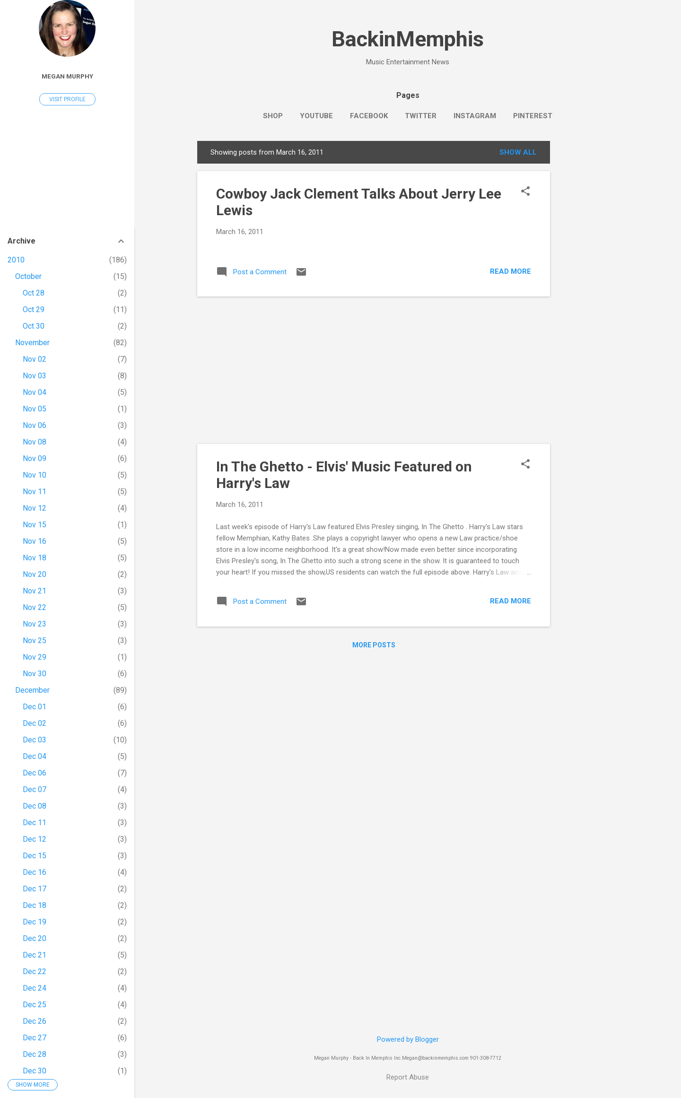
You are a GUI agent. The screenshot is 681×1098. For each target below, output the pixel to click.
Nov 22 (34, 607)
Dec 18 (34, 905)
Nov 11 (34, 491)
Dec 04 (34, 756)
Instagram (475, 116)
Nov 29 (34, 657)
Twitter (421, 116)
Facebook (369, 116)
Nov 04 (34, 392)
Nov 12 (34, 508)
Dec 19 (34, 921)
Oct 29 (33, 309)
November (32, 342)
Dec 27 (34, 1037)
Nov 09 (34, 458)
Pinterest (532, 116)
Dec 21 (34, 954)
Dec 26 (34, 1021)
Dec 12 (34, 839)
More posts (373, 645)
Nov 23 (34, 623)
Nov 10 (34, 475)
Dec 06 (34, 772)
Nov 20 (34, 574)
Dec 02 (34, 723)
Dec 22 (34, 971)
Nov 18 (34, 557)
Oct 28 (33, 292)
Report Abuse (407, 1077)
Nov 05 (34, 408)
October (28, 276)
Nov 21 (34, 590)
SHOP (273, 116)
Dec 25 (34, 1004)
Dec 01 (34, 706)
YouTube (316, 116)
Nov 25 (34, 640)
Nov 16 (34, 541)
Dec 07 (34, 789)
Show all (518, 152)
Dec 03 (34, 739)
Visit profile (67, 99)
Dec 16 (34, 872)
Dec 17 (34, 888)
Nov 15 (34, 524)
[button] (525, 192)
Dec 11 (34, 822)
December (32, 690)
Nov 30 (34, 673)
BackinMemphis (408, 39)
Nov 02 (34, 359)
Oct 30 (33, 326)
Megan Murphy (67, 76)
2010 (16, 259)
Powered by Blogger (408, 1039)
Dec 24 (34, 988)
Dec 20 (34, 938)
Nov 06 (34, 425)
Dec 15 (34, 855)
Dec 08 (34, 806)
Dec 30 (34, 1070)
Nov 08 (34, 441)
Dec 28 (34, 1054)
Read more (510, 271)
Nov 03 (34, 375)
